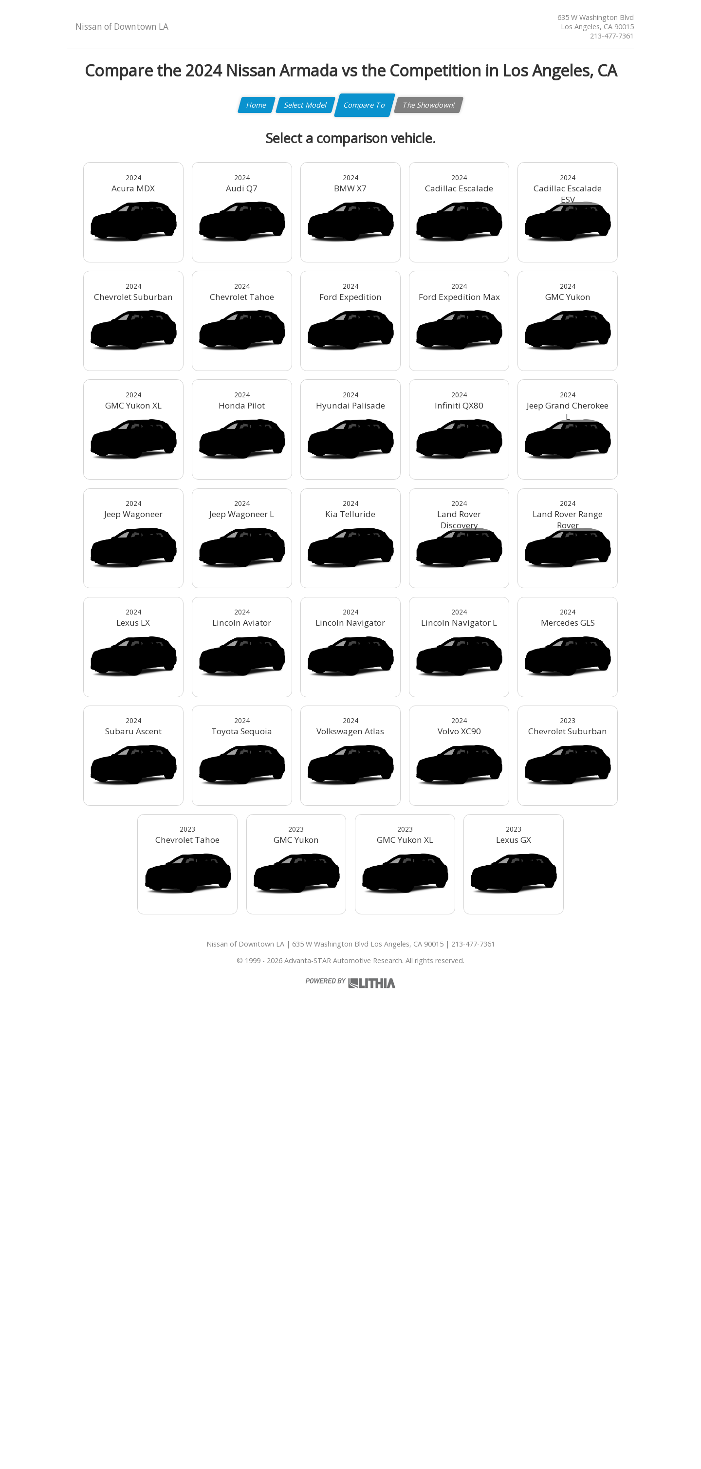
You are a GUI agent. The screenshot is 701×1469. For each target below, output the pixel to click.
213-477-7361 (612, 35)
